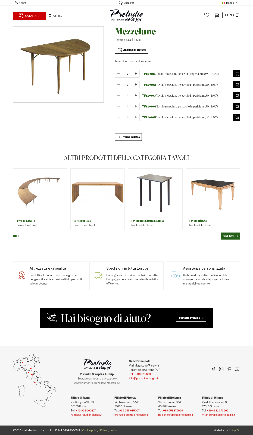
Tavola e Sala (123, 39)
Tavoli (137, 39)
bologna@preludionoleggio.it (175, 414)
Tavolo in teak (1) (84, 221)
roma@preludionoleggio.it (86, 414)
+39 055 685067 (129, 410)
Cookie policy (90, 430)
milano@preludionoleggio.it (218, 414)
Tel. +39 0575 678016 (142, 373)
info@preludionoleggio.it (144, 378)
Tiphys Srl (234, 430)
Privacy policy (108, 430)
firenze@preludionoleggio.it (131, 414)
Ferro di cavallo (25, 221)
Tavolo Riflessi (198, 221)
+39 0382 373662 (217, 410)
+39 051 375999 (173, 410)
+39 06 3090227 (86, 410)
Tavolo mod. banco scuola (147, 221)
